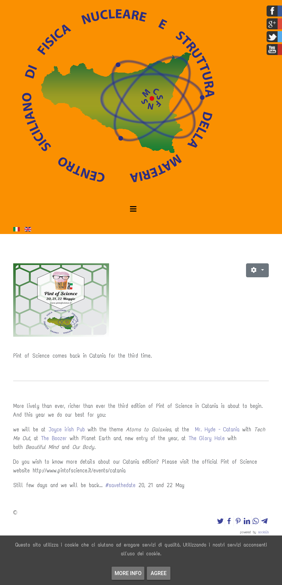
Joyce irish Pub (66, 429)
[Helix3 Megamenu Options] (133, 209)
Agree (158, 573)
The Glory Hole (207, 438)
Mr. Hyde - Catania (217, 429)
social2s (263, 532)
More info (128, 573)
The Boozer (54, 438)
